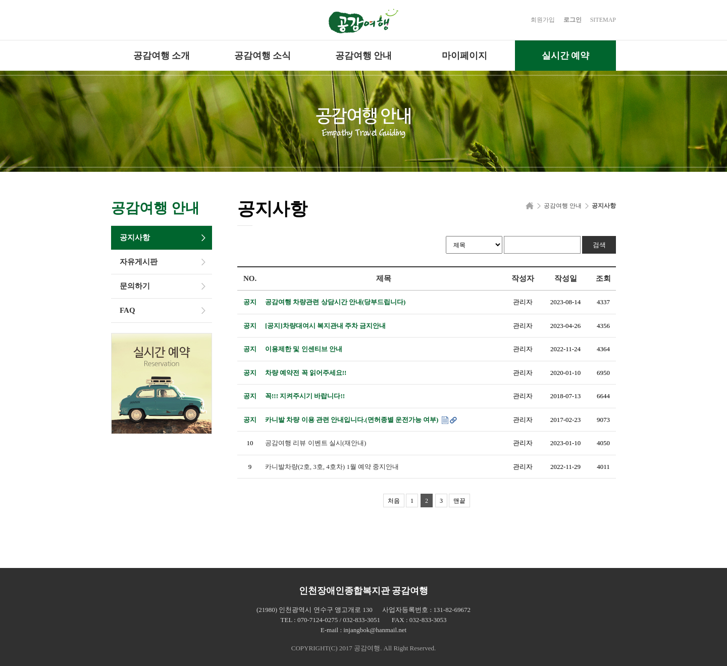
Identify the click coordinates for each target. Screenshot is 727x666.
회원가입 (543, 19)
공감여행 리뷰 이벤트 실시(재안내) (315, 443)
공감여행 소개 (161, 56)
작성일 (565, 278)
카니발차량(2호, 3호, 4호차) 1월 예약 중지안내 (332, 466)
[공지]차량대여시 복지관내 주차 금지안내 (325, 325)
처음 (394, 500)
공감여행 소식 (262, 56)
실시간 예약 (566, 56)
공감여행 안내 (363, 56)
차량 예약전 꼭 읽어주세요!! (305, 372)
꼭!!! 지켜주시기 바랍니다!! (305, 396)
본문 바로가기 (0, 0)
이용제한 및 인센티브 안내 (303, 349)
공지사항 (135, 237)
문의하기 (135, 286)
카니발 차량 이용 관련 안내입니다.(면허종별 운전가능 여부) (352, 419)
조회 (603, 278)
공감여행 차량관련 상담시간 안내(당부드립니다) (335, 302)
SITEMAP (603, 19)
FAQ (127, 310)
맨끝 (459, 500)
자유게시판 (139, 262)
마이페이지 (464, 56)
